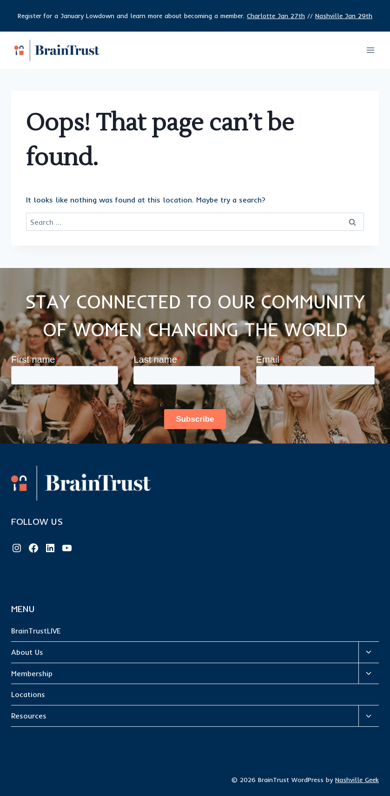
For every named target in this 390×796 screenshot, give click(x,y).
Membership (32, 673)
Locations (28, 694)
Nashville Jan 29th (343, 16)
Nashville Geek (357, 780)
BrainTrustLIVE (36, 630)
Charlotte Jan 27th (276, 16)
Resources (28, 715)
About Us (27, 652)
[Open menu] (370, 50)
